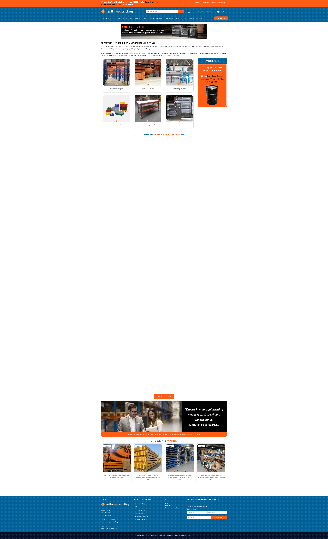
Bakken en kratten (157, 19)
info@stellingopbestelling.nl (110, 522)
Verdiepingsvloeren (141, 19)
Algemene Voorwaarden (142, 535)
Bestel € (221, 18)
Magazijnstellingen (109, 19)
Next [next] (169, 396)
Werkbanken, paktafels (175, 19)
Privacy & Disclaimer (186, 535)
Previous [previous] (159, 396)
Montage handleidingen (218, 3)
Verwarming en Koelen (193, 19)
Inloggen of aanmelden (204, 11)
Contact (196, 3)
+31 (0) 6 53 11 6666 (109, 519)
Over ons (205, 3)
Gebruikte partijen (125, 19)
